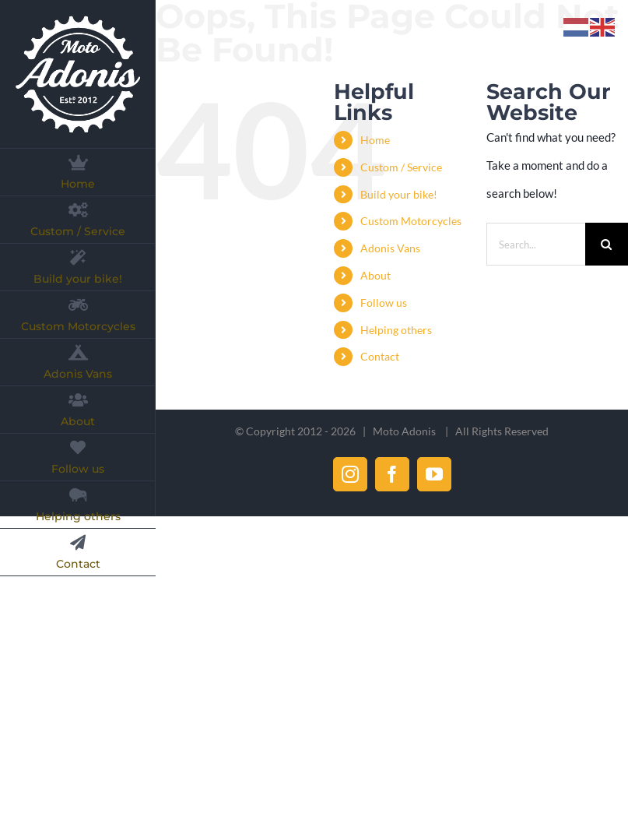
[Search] (606, 244)
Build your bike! (398, 194)
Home (375, 139)
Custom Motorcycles (410, 220)
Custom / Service (401, 167)
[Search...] (535, 244)
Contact (379, 356)
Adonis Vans (390, 248)
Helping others (396, 329)
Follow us (383, 302)
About (375, 275)
